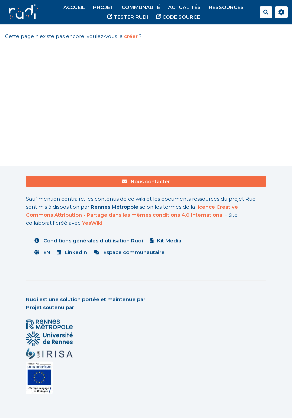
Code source (178, 17)
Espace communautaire (129, 252)
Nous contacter (146, 181)
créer (131, 36)
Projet (103, 7)
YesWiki (92, 223)
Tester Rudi (127, 17)
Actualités (184, 7)
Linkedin (72, 252)
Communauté (141, 7)
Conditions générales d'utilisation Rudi (88, 240)
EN (42, 252)
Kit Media (166, 240)
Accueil (74, 7)
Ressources (226, 7)
